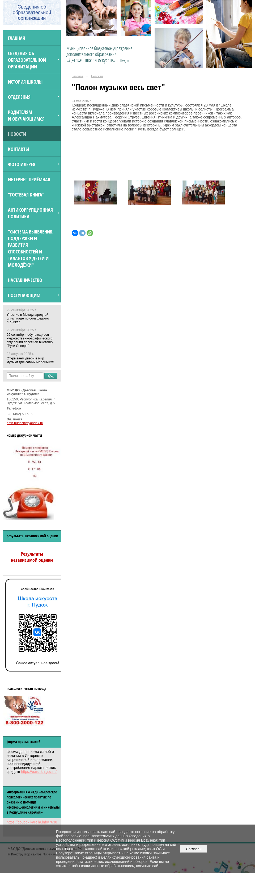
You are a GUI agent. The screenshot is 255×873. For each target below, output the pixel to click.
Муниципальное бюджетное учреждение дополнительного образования (99, 54)
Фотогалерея (21, 164)
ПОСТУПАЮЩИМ (24, 295)
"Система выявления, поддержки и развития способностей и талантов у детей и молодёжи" (31, 248)
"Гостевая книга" (26, 194)
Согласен (193, 849)
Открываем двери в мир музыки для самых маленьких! (30, 360)
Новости (17, 133)
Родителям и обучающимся (26, 115)
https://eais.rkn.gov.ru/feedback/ (46, 772)
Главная (16, 38)
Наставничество (25, 280)
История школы (25, 81)
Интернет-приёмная (29, 179)
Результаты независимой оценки (32, 557)
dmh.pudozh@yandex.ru (25, 423)
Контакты (18, 149)
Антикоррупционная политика (30, 213)
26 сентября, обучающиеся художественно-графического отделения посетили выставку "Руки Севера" (30, 340)
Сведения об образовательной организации (27, 60)
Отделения (19, 96)
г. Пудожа (124, 60)
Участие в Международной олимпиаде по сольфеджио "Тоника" (28, 318)
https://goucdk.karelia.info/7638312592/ (38, 822)
